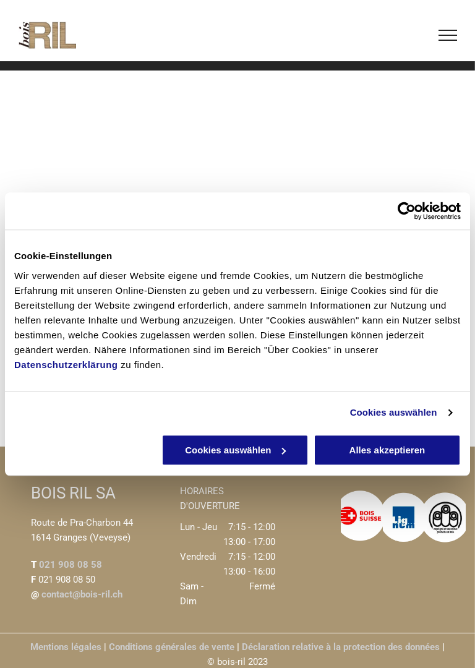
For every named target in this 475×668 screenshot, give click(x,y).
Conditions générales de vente (171, 647)
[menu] (448, 35)
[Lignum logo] (403, 517)
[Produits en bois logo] (445, 517)
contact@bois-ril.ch (80, 594)
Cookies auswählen (393, 412)
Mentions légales (65, 647)
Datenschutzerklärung (66, 364)
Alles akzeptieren (387, 450)
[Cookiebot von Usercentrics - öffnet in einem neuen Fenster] (407, 211)
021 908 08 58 (70, 564)
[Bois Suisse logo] (361, 517)
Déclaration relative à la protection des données (341, 647)
